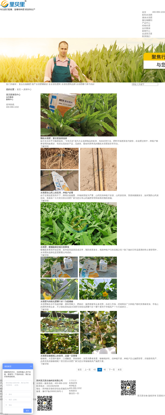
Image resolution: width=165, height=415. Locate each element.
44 (100, 370)
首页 (144, 12)
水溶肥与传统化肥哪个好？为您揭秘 (56, 301)
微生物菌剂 (147, 20)
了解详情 (44, 146)
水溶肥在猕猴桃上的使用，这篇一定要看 (58, 356)
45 (105, 370)
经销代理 (146, 26)
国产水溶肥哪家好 (40, 84)
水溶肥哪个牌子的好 (85, 84)
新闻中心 (146, 31)
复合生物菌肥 (25, 84)
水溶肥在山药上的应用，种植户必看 (56, 193)
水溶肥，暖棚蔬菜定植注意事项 (54, 247)
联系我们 (146, 36)
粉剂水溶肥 (147, 15)
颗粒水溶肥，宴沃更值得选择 (53, 138)
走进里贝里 (147, 34)
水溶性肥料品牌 (68, 84)
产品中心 (146, 23)
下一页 (112, 370)
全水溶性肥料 (55, 84)
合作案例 (146, 28)
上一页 (88, 370)
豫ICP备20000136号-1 (52, 391)
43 (94, 370)
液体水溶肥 (147, 17)
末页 (120, 370)
